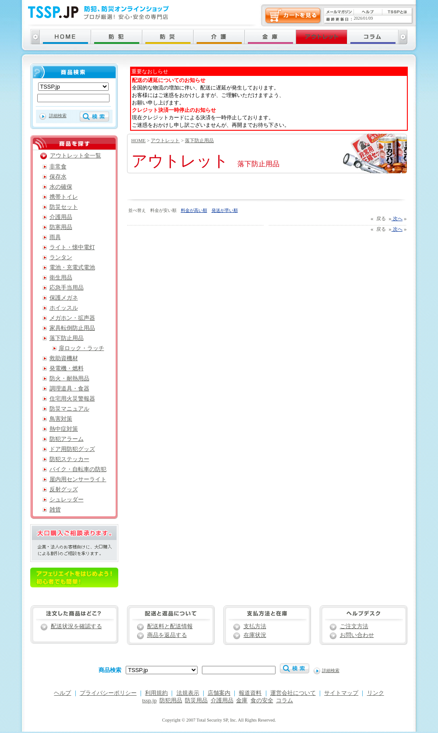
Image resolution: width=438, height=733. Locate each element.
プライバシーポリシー (108, 693)
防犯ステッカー (69, 459)
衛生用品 (60, 278)
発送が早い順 (225, 210)
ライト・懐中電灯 (72, 247)
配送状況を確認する (76, 626)
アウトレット (165, 140)
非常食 (58, 167)
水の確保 (60, 187)
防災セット (63, 207)
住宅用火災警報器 (72, 399)
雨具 (55, 237)
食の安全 (262, 700)
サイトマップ (341, 693)
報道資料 (250, 693)
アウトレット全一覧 (75, 156)
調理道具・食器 (69, 389)
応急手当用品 (66, 288)
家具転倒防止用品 (72, 328)
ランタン (60, 257)
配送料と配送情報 (170, 626)
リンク (375, 693)
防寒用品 (60, 227)
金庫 (241, 700)
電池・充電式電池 (72, 268)
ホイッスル (63, 308)
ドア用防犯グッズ (72, 449)
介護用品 (60, 217)
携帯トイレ (63, 197)
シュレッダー (66, 500)
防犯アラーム (66, 439)
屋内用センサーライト (77, 479)
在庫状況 (255, 635)
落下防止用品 (199, 140)
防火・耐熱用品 (69, 378)
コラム (284, 700)
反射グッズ (63, 489)
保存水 (58, 177)
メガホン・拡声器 (72, 318)
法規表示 (188, 693)
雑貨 (55, 510)
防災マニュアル (69, 409)
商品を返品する (167, 635)
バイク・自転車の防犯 (77, 469)
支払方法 (255, 626)
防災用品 (196, 700)
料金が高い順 (194, 210)
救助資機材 (63, 358)
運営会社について (293, 693)
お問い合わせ (357, 635)
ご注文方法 (354, 626)
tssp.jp (149, 700)
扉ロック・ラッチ (81, 348)
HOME (138, 140)
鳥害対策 (60, 419)
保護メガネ (63, 298)
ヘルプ (62, 693)
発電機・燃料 (66, 368)
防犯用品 (170, 700)
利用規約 (156, 693)
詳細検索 (58, 115)
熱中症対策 (63, 429)
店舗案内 (219, 693)
